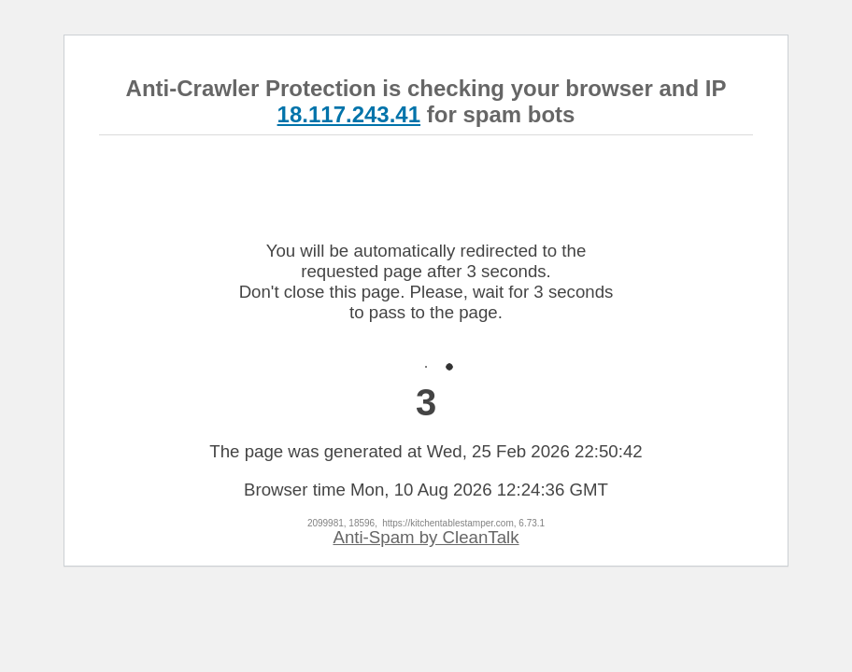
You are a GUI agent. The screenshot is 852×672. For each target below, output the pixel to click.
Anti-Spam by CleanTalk (425, 537)
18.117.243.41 (348, 114)
